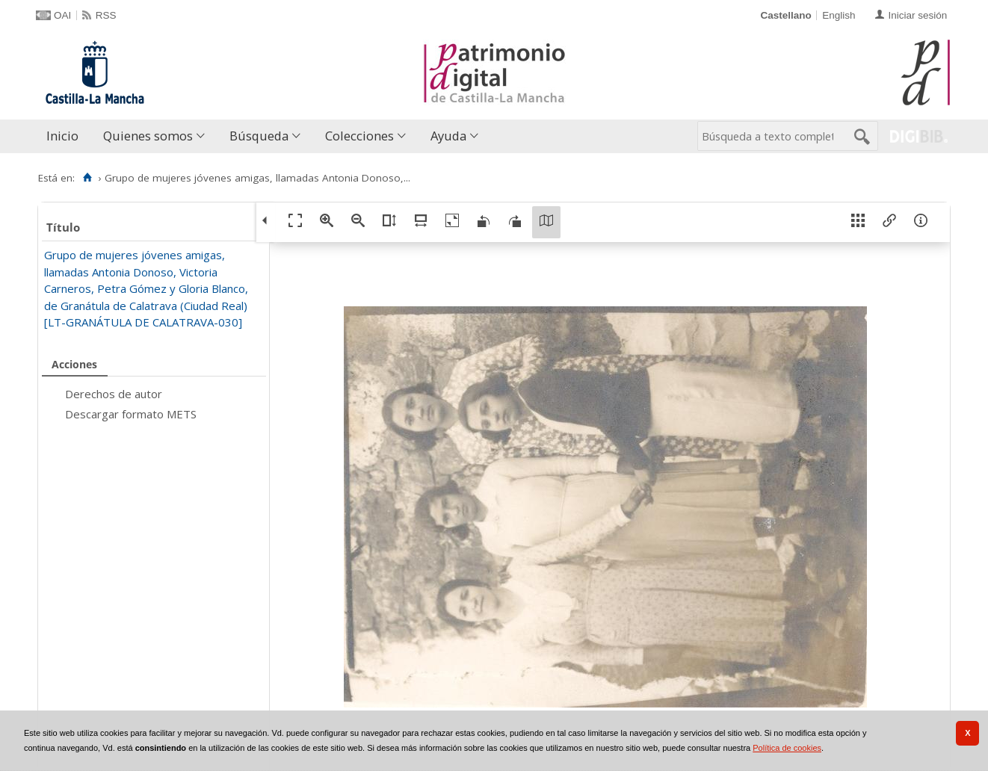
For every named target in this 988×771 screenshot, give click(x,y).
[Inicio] (87, 178)
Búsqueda (258, 135)
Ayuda (448, 135)
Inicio (62, 135)
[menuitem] (65, 136)
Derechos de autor (113, 393)
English (838, 15)
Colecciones (359, 135)
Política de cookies (787, 747)
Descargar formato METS (131, 413)
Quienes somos (148, 135)
